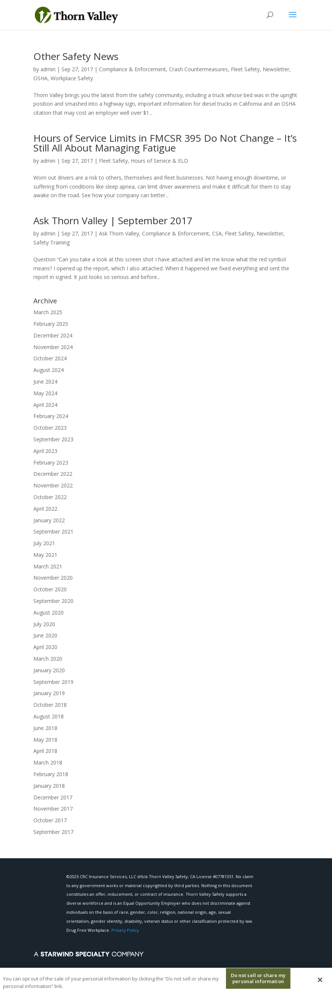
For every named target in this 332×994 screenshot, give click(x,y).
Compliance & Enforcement (132, 69)
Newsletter (276, 69)
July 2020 (44, 624)
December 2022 (52, 473)
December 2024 (52, 335)
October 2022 (50, 497)
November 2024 (53, 347)
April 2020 (45, 647)
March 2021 (47, 566)
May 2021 (45, 554)
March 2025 (47, 312)
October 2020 (50, 589)
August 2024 (48, 369)
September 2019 (53, 681)
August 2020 (48, 612)
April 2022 (45, 508)
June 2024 (45, 381)
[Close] (320, 982)
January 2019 (49, 693)
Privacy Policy (125, 930)
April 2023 (45, 450)
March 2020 (47, 658)
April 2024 (45, 404)
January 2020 (49, 670)
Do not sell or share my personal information (258, 981)
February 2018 (50, 774)
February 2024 (50, 416)
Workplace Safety (72, 78)
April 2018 (45, 750)
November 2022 (53, 485)
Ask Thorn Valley (119, 233)
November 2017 (53, 808)
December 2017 (52, 797)
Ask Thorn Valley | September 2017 (113, 220)
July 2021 (44, 543)
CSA (217, 233)
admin (47, 69)
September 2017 (53, 831)
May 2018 (45, 739)
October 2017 (50, 820)
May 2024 (45, 393)
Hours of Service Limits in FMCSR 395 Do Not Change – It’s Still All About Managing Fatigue (165, 142)
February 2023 (50, 462)
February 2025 (50, 323)
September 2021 (53, 531)
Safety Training (51, 242)
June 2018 (45, 728)
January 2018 (49, 785)
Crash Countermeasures (198, 69)
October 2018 (50, 704)
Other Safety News (75, 56)
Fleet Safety (245, 69)
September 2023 (53, 439)
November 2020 (53, 577)
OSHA (40, 78)
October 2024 (50, 358)
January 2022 (49, 520)
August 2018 (48, 716)
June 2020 (45, 635)
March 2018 (47, 762)
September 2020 (53, 600)
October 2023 (50, 427)
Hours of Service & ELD (159, 160)
